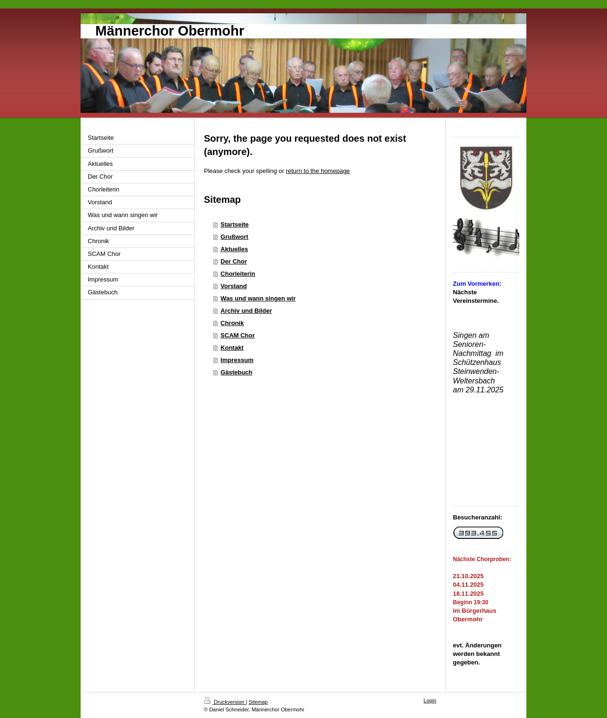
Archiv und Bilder (246, 310)
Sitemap (257, 702)
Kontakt (232, 347)
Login (429, 700)
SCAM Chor (238, 335)
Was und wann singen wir (258, 298)
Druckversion (225, 702)
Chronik (232, 323)
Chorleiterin (238, 273)
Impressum (237, 360)
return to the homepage (318, 170)
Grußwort (234, 236)
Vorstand (234, 286)
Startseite (234, 224)
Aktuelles (234, 249)
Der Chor (234, 261)
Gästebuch (236, 372)
